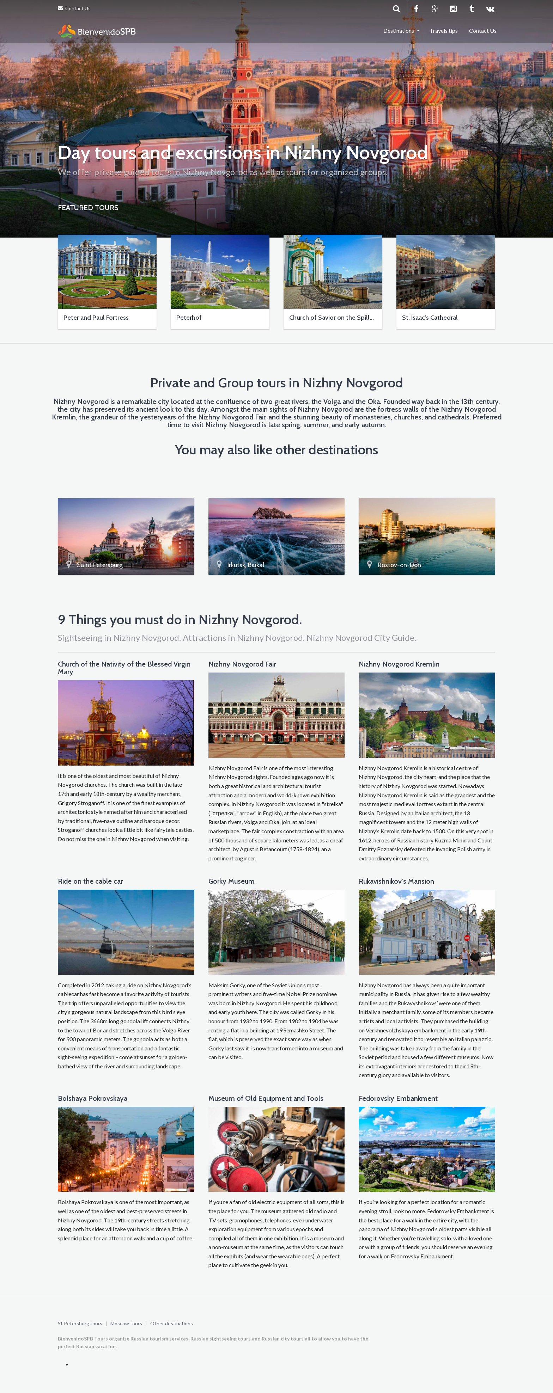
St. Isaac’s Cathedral (430, 317)
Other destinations (171, 1323)
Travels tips (444, 30)
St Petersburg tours (80, 1323)
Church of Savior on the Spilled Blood (342, 317)
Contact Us (74, 8)
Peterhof (189, 317)
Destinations (398, 30)
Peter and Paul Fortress (96, 317)
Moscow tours (126, 1323)
